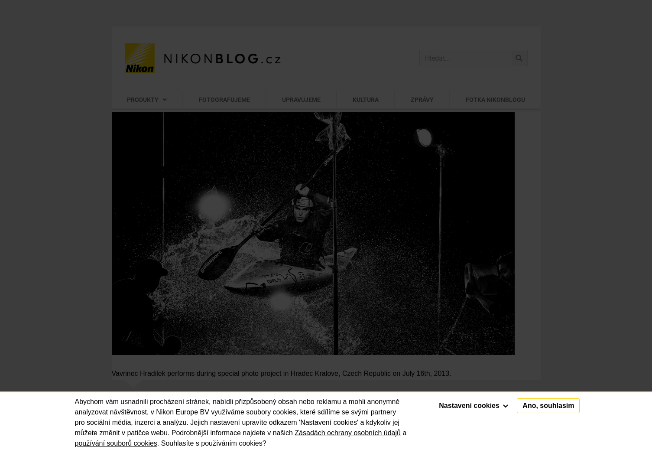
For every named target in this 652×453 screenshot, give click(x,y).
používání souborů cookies (116, 443)
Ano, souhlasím (548, 405)
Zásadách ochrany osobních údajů (348, 433)
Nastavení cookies (473, 405)
